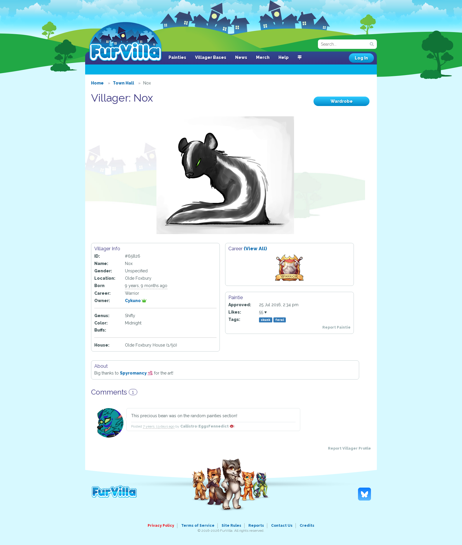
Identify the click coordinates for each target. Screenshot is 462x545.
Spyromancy (136, 373)
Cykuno (135, 300)
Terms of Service (197, 526)
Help (283, 57)
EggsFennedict (216, 426)
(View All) (255, 248)
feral (279, 320)
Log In (361, 58)
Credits (307, 526)
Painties (177, 57)
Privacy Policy (161, 526)
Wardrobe (342, 101)
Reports (256, 526)
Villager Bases (210, 57)
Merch (263, 57)
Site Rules (231, 526)
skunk (265, 320)
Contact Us (282, 526)
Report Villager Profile (349, 448)
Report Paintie (336, 327)
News (241, 57)
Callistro (188, 426)
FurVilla (125, 42)
